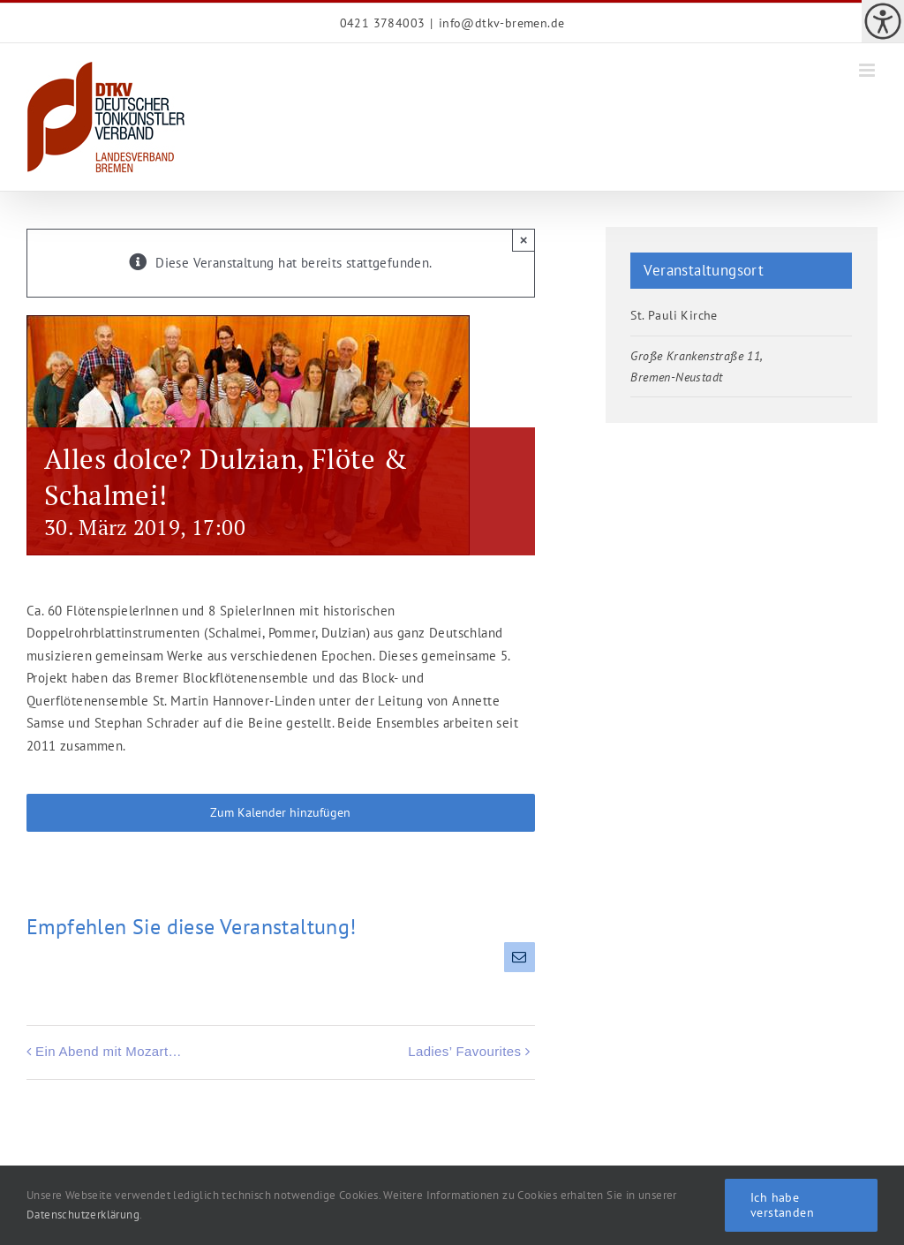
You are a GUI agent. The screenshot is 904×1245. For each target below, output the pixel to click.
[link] (883, 21)
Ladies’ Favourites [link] (464, 1051)
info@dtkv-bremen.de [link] (502, 23)
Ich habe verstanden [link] (782, 1204)
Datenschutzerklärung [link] (82, 1214)
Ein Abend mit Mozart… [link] (108, 1051)
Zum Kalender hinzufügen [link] (280, 812)
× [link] (524, 239)
